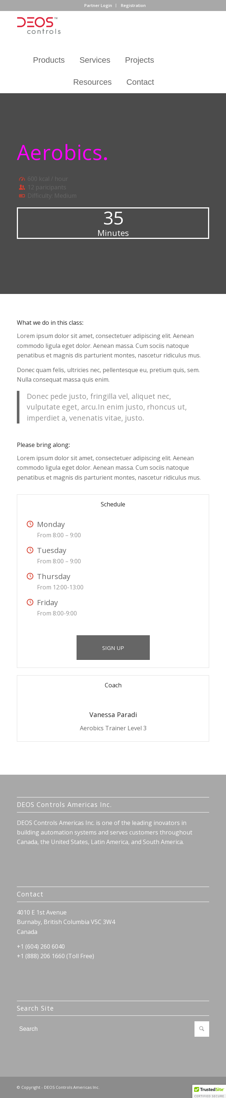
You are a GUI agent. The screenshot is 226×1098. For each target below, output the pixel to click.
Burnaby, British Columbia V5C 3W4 (66, 922)
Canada (27, 932)
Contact (140, 82)
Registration (133, 5)
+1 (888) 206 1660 (41, 956)
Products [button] (49, 60)
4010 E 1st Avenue (42, 912)
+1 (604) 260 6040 (41, 946)
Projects (139, 60)
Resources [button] (92, 82)
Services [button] (94, 60)
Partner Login (98, 5)
